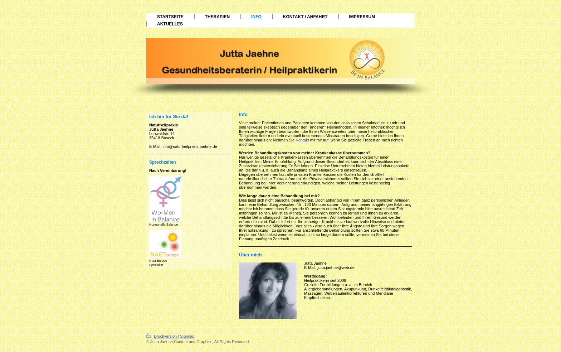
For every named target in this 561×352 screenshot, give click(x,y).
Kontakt (302, 140)
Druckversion (162, 336)
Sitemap (187, 336)
